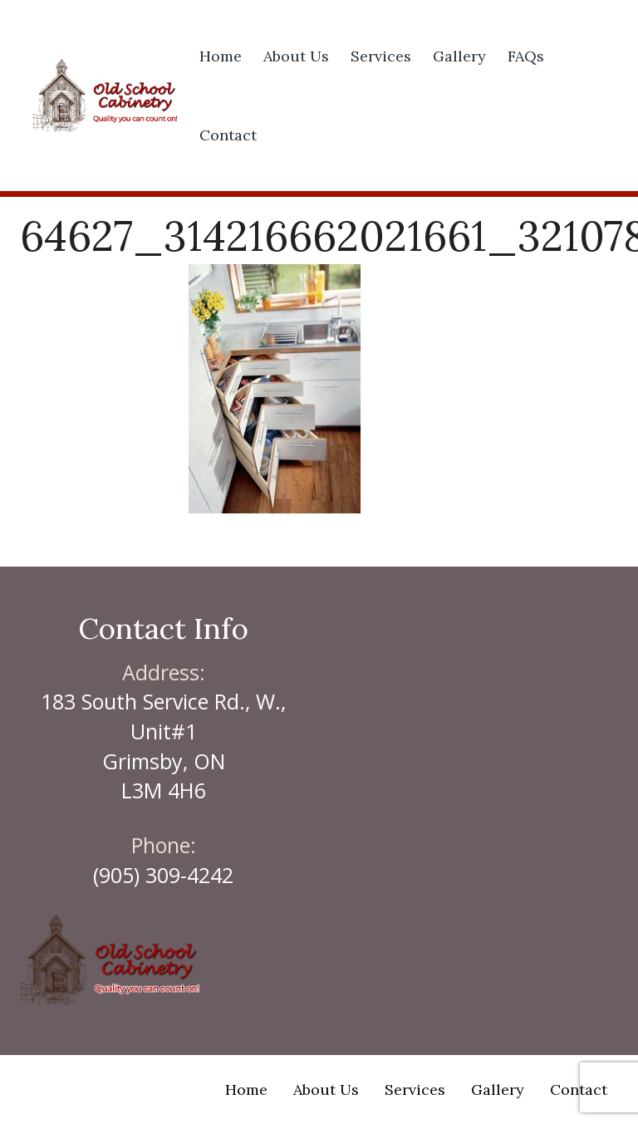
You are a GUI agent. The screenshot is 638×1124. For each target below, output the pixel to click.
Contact (228, 135)
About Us (296, 56)
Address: (163, 672)
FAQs (526, 56)
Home (220, 56)
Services (381, 56)
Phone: (163, 845)
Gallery (459, 56)
